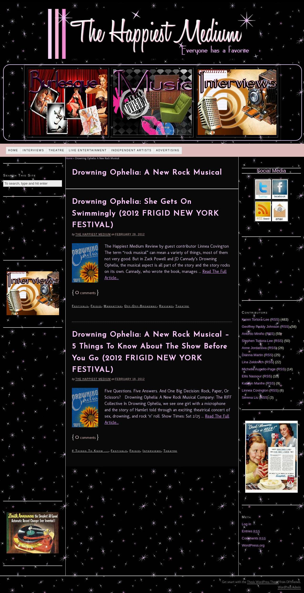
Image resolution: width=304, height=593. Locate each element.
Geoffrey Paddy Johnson (260, 327)
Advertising (168, 150)
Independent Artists (131, 150)
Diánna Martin (252, 355)
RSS (275, 319)
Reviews (166, 306)
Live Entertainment (88, 150)
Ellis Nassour (252, 376)
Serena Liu (250, 397)
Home (13, 150)
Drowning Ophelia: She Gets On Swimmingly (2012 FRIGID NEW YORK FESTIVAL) (145, 213)
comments (85, 293)
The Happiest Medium (93, 234)
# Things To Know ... (90, 450)
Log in (246, 524)
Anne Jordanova (254, 348)
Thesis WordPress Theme (263, 582)
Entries (251, 531)
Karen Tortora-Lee (255, 319)
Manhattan (113, 306)
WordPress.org (253, 545)
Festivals (80, 306)
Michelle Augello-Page (259, 369)
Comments (254, 538)
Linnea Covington (255, 390)
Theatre (56, 150)
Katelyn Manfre (253, 383)
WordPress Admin (289, 587)
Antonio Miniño (253, 334)
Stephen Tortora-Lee (257, 341)
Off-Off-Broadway (140, 306)
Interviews (33, 150)
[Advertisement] (33, 227)
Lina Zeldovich (253, 362)
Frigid (96, 306)
